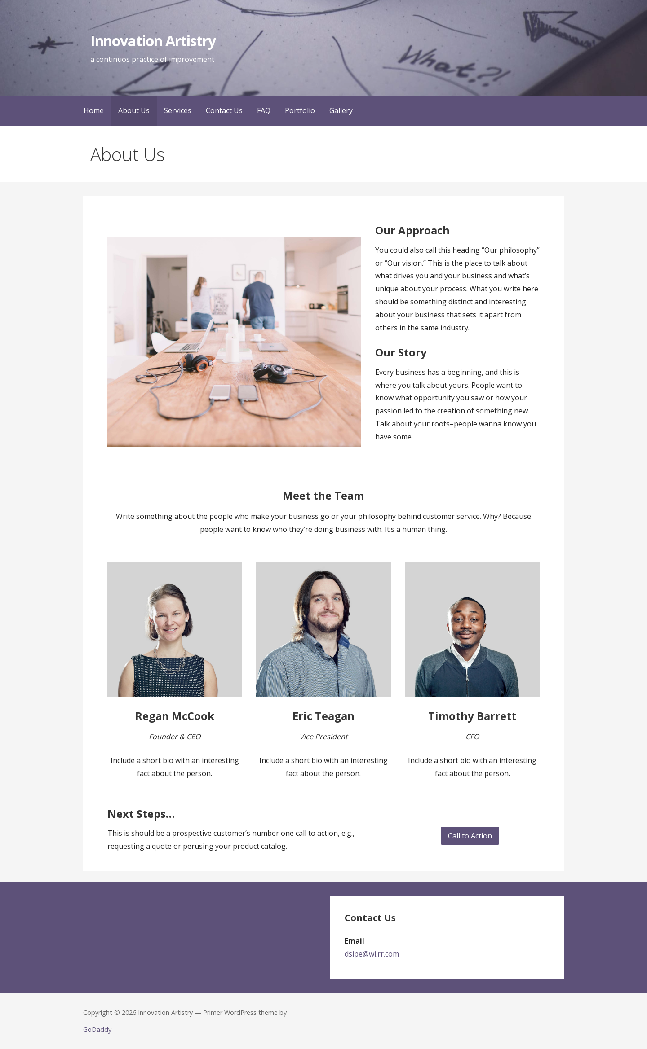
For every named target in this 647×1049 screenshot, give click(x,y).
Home (94, 110)
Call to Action (470, 836)
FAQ (263, 110)
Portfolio (300, 110)
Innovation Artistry (153, 40)
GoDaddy (97, 1029)
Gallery (341, 110)
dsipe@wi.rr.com (372, 954)
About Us (134, 110)
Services (177, 110)
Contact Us (224, 110)
